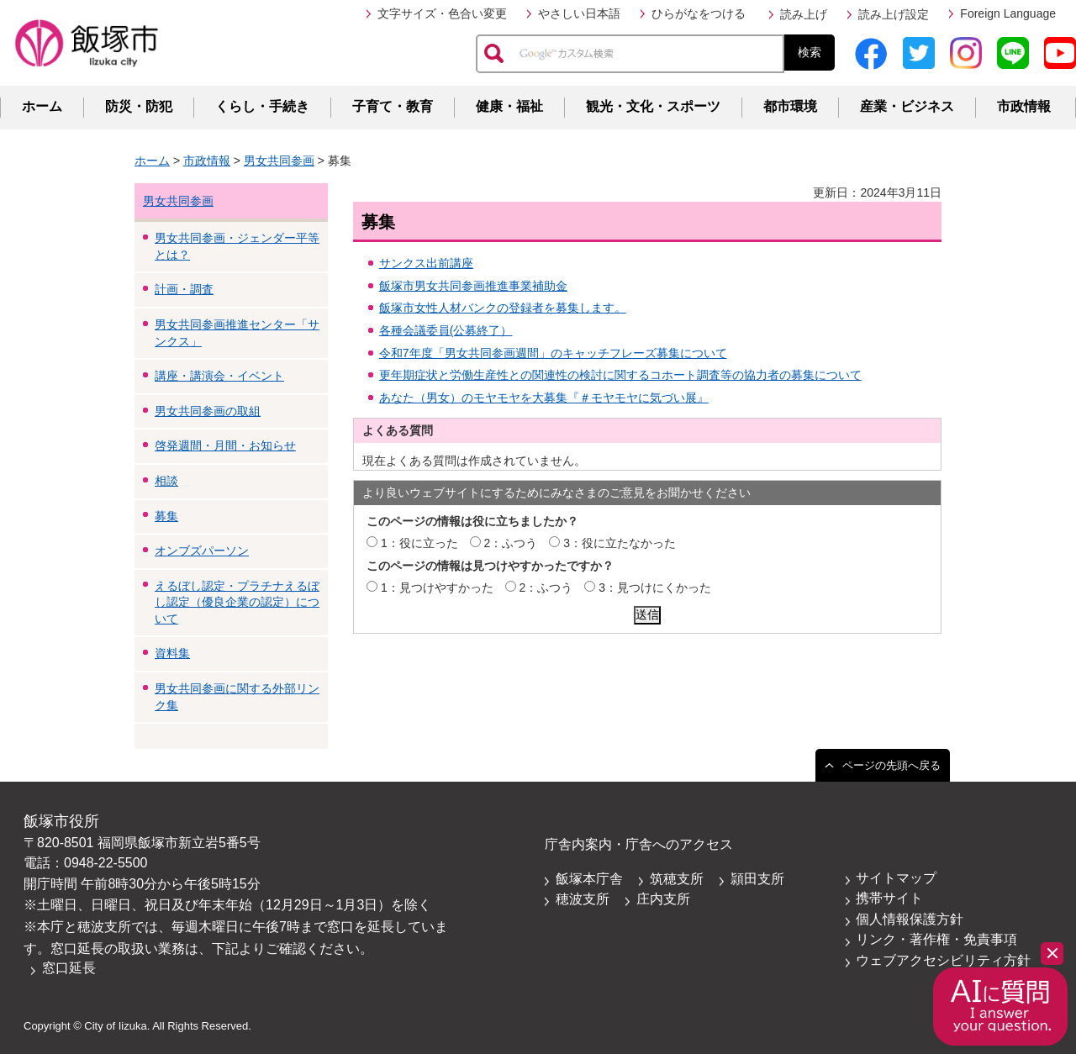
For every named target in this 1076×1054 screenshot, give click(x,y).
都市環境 (790, 106)
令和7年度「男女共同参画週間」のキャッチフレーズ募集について (553, 353)
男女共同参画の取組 (208, 411)
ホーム (42, 106)
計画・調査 (184, 289)
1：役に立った (419, 543)
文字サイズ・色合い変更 (442, 13)
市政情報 (1024, 106)
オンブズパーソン (202, 550)
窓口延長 (69, 968)
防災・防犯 (138, 106)
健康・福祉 (509, 106)
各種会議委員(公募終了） (446, 330)
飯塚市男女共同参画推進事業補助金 (473, 285)
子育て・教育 (392, 106)
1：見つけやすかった (437, 587)
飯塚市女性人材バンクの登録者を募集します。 (502, 307)
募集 (166, 516)
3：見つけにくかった (655, 587)
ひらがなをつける (698, 13)
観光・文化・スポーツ (653, 106)
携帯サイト (889, 898)
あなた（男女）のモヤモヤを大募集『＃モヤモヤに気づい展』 (544, 397)
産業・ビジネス (907, 106)
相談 (166, 480)
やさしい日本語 (579, 13)
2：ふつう (511, 543)
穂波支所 (582, 899)
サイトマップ (896, 878)
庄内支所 (663, 899)
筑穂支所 (677, 879)
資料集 (172, 653)
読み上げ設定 (893, 14)
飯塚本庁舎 (589, 879)
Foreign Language (1008, 13)
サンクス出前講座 (426, 263)
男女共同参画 (279, 160)
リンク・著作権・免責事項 (936, 939)
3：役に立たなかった (619, 543)
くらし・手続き (262, 106)
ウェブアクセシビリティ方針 (943, 960)
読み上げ (803, 14)
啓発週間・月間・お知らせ (225, 445)
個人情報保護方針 (909, 919)
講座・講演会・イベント (219, 375)
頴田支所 (757, 879)
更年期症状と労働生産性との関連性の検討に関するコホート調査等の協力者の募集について (620, 375)
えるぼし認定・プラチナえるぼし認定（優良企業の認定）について (237, 602)
